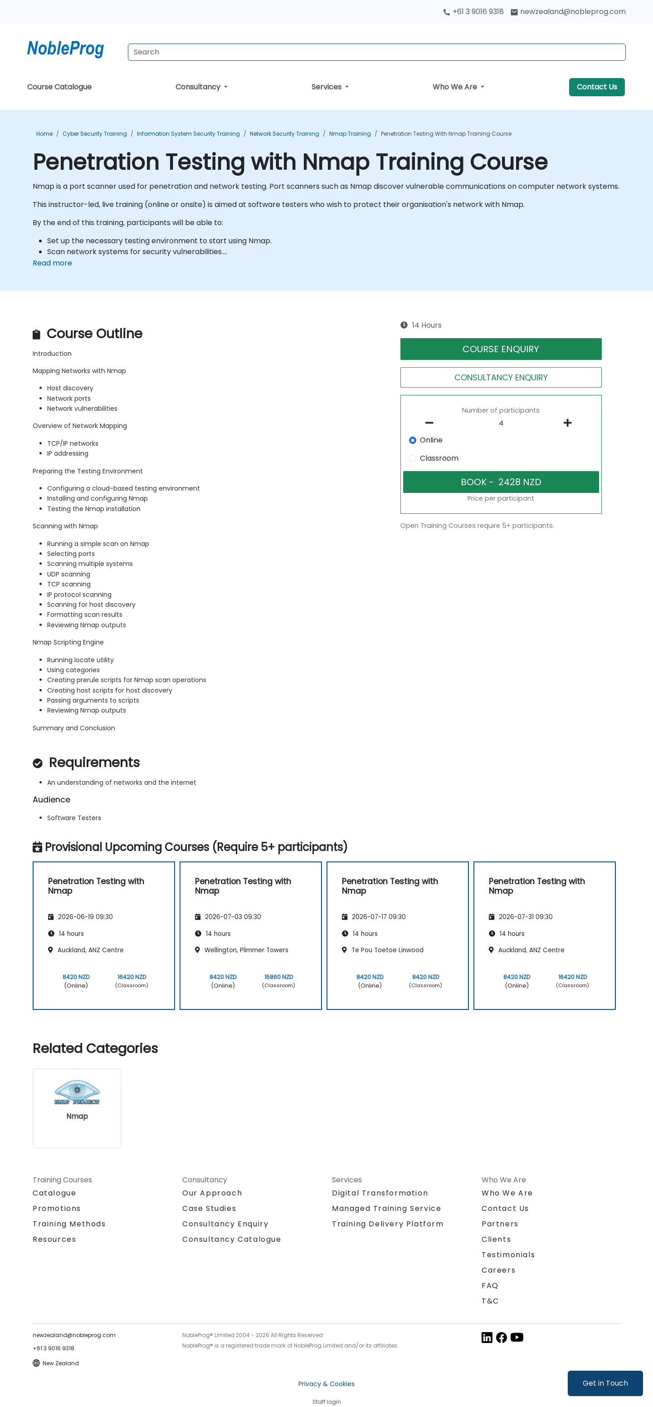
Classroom (439, 458)
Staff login (326, 1402)
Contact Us (597, 87)
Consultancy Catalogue (232, 1239)
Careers (499, 1270)
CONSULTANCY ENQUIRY (501, 377)
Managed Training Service (386, 1208)
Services (327, 87)
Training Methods (69, 1224)
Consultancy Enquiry (225, 1224)
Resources (54, 1239)
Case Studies (209, 1208)
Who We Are (456, 87)
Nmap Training (350, 134)
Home (44, 134)
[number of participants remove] (432, 423)
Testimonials (508, 1255)
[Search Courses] (377, 52)
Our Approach (212, 1193)
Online (431, 440)
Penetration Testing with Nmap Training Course (446, 134)
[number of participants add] (570, 423)
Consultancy (198, 87)
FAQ (490, 1285)
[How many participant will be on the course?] (501, 423)
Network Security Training (284, 134)
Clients (496, 1239)
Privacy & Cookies (326, 1383)
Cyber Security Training (95, 134)
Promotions (57, 1208)
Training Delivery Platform (388, 1224)
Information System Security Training (188, 134)
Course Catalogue (59, 87)
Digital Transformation (380, 1193)
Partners (500, 1224)
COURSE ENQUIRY (501, 349)
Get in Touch (605, 1383)
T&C (490, 1301)
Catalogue (54, 1193)
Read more (52, 263)
